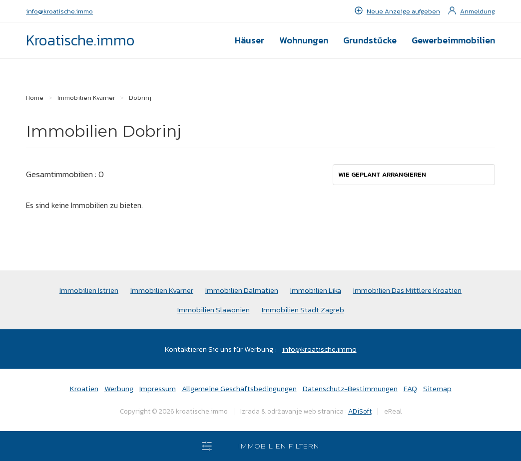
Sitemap (437, 388)
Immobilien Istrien (88, 290)
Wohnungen (303, 40)
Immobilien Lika (315, 290)
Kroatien (84, 388)
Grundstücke (370, 40)
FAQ (410, 388)
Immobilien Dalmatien (241, 290)
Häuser (249, 40)
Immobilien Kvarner (161, 290)
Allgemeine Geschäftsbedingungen (239, 388)
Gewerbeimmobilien (453, 40)
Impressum (157, 388)
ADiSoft (360, 411)
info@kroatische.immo (59, 11)
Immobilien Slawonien (213, 309)
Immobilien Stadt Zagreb (303, 309)
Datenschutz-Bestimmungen (350, 388)
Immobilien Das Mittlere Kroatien (407, 290)
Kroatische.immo (80, 40)
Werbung (118, 388)
